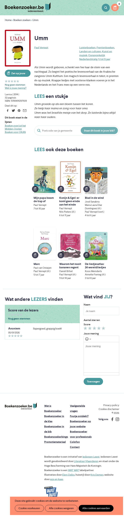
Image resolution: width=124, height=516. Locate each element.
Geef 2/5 (9, 81)
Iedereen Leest (91, 467)
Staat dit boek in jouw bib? (99, 130)
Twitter (13, 110)
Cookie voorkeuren (29, 508)
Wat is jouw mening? (15, 87)
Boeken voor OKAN (15, 132)
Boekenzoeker (28, 7)
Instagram (116, 429)
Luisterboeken (87, 47)
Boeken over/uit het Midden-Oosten (15, 127)
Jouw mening (91, 343)
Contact (75, 457)
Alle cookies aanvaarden (94, 508)
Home (8, 20)
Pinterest (19, 110)
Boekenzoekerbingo (56, 447)
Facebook (7, 110)
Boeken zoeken (106, 8)
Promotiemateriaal (55, 452)
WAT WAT (73, 480)
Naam (87, 314)
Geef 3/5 (12, 81)
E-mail (24, 110)
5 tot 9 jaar (104, 59)
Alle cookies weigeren (60, 508)
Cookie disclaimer (109, 419)
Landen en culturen (90, 51)
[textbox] (101, 367)
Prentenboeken (105, 47)
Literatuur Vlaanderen (86, 471)
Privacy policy (111, 415)
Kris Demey (96, 485)
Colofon (75, 452)
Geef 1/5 (6, 81)
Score (87, 334)
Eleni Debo (68, 485)
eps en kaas (56, 489)
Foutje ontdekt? (79, 426)
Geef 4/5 (15, 81)
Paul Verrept (41, 47)
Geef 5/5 (17, 81)
